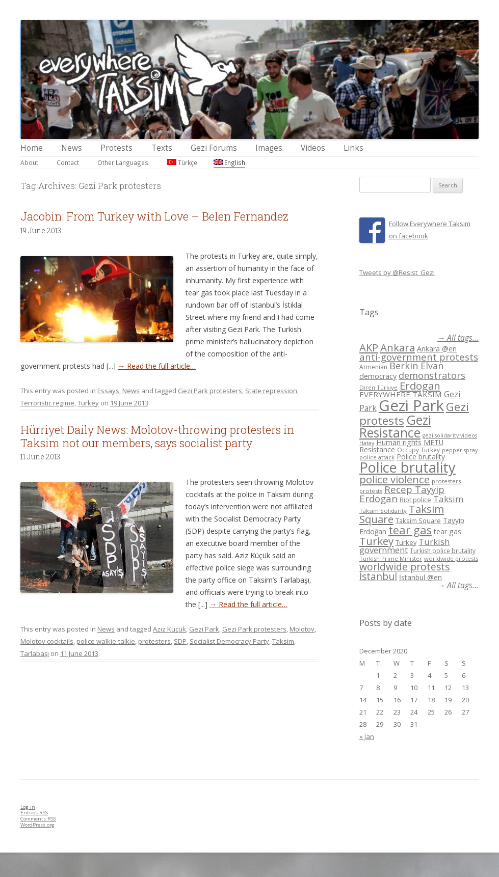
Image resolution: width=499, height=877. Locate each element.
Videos (313, 148)
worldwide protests (451, 558)
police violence (394, 479)
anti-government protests (418, 356)
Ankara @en (437, 348)
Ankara (397, 347)
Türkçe (182, 162)
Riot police (415, 499)
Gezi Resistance (395, 426)
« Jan (366, 736)
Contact (68, 162)
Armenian (373, 367)
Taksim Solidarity (383, 510)
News (71, 148)
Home (31, 148)
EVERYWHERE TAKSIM (400, 394)
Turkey (88, 402)
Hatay (366, 443)
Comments (38, 818)
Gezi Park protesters (210, 390)
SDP (180, 641)
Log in (27, 807)
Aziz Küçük (169, 629)
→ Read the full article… (157, 366)
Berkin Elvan (416, 366)
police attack (377, 457)
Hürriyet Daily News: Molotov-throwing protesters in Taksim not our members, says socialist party (157, 436)
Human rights (399, 442)
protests (370, 491)
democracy (378, 376)
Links (353, 148)
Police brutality (421, 456)
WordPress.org (37, 824)
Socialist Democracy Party (229, 641)
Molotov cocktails (46, 641)
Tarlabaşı (34, 653)
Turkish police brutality (443, 550)
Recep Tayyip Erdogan (401, 494)
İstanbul (378, 576)
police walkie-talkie (105, 641)
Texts (161, 148)
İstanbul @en (420, 577)
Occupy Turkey (418, 450)
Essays (108, 390)
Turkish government (404, 546)
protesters (154, 641)
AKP (368, 347)
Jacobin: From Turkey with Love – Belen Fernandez (154, 216)
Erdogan (420, 385)
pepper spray (460, 450)
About (29, 162)
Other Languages (122, 162)
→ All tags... (458, 338)
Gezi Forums (214, 148)
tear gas (410, 530)
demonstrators (432, 375)
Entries (34, 812)
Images (268, 148)
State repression (271, 390)
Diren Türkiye (378, 387)
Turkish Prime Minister (390, 558)
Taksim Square (418, 520)
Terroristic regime (47, 402)
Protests (116, 148)
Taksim (283, 641)
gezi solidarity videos (450, 435)
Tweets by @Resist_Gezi (397, 272)
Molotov (302, 629)
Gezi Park (204, 629)
